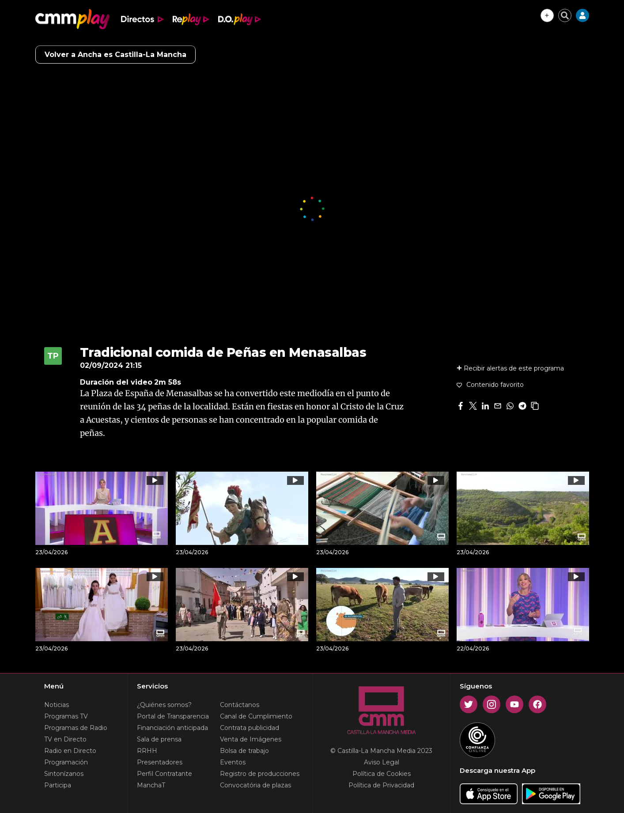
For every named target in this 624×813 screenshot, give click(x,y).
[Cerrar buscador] (564, 15)
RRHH (147, 751)
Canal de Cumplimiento (256, 716)
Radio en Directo (70, 751)
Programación (66, 762)
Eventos (233, 762)
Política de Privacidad (381, 785)
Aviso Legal (381, 762)
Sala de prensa (159, 739)
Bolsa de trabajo (244, 751)
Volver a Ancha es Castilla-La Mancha (115, 54)
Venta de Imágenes (250, 739)
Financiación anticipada (172, 728)
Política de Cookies (381, 774)
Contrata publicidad (249, 728)
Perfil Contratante (164, 774)
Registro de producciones (259, 774)
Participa (57, 785)
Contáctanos (239, 705)
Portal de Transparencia (173, 716)
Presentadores (159, 762)
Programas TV (66, 716)
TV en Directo (65, 739)
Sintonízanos (63, 774)
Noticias (56, 705)
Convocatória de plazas (255, 785)
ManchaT (151, 785)
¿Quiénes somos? (164, 705)
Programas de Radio (75, 728)
